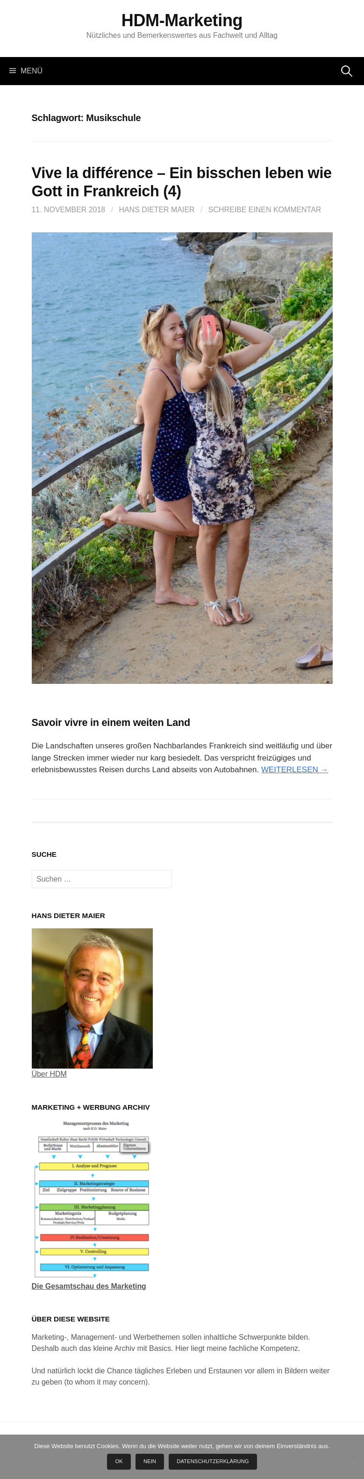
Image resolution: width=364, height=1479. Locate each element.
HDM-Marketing (182, 20)
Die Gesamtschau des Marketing (89, 1286)
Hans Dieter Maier (156, 210)
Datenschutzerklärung (213, 1461)
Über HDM (49, 1074)
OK (118, 1461)
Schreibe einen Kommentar (264, 210)
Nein (149, 1461)
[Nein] (352, 1456)
